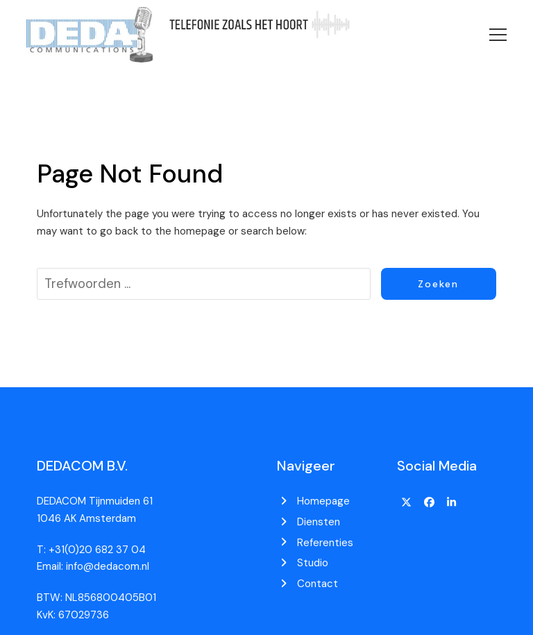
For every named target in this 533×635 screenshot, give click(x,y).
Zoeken (438, 284)
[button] (498, 34)
